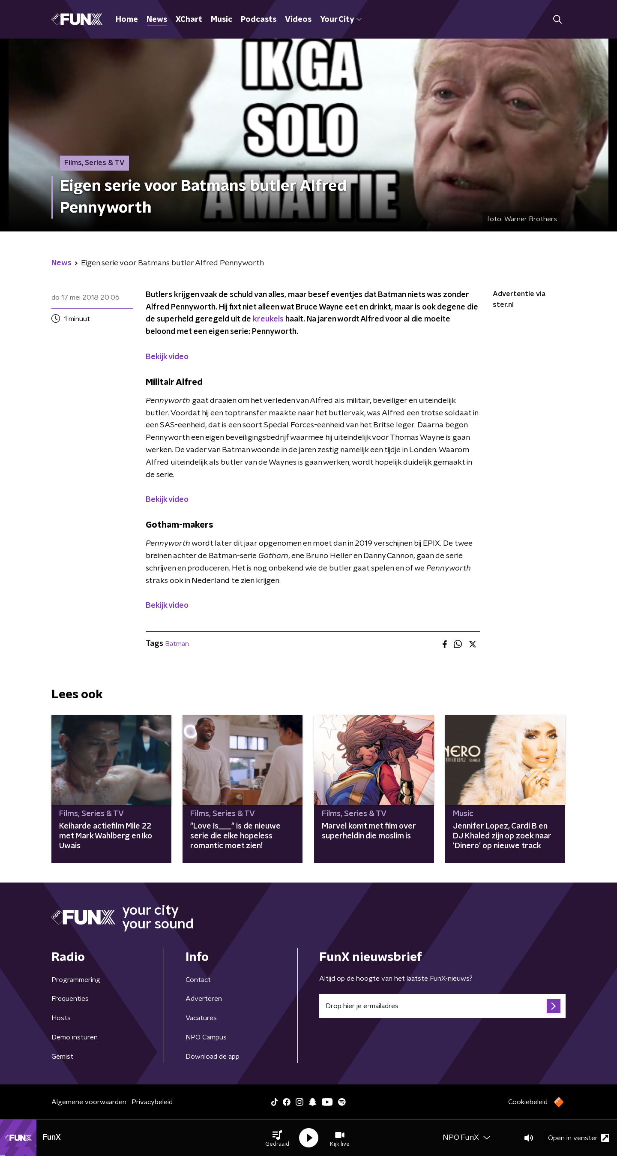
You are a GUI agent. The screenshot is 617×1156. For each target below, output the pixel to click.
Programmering (75, 979)
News (157, 20)
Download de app (213, 1056)
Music (221, 20)
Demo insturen (74, 1037)
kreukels (268, 319)
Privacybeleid (152, 1102)
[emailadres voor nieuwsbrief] (442, 1006)
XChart (189, 20)
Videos (298, 20)
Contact (198, 979)
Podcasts (258, 20)
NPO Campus (206, 1037)
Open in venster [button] (578, 1138)
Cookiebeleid (528, 1102)
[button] (277, 1138)
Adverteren (204, 998)
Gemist (62, 1056)
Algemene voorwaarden (88, 1102)
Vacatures (201, 1018)
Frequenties (70, 998)
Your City (341, 20)
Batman (177, 643)
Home (127, 20)
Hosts (61, 1018)
